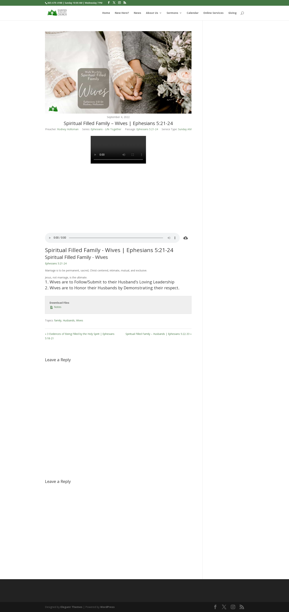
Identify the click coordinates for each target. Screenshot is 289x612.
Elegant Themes (71, 607)
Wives (79, 320)
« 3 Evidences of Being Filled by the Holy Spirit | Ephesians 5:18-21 (79, 336)
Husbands (69, 320)
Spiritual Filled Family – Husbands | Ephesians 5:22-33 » (158, 334)
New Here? (122, 13)
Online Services (213, 13)
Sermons (172, 13)
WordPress (107, 607)
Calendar (193, 13)
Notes (55, 307)
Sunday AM (184, 129)
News (137, 13)
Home (106, 13)
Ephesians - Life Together (106, 129)
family (57, 320)
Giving (232, 13)
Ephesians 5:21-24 (147, 129)
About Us (152, 13)
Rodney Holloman (68, 129)
